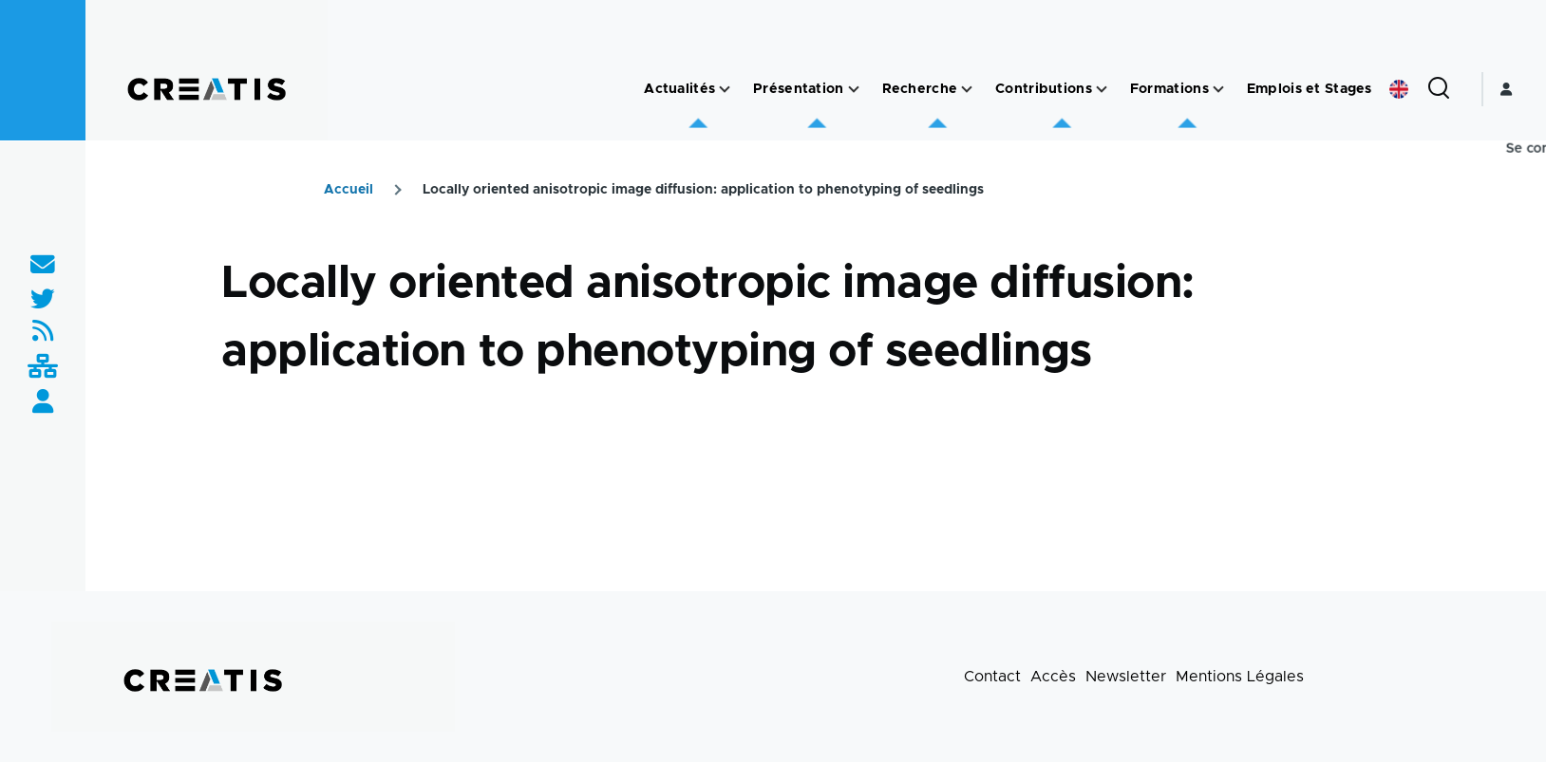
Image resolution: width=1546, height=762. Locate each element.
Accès (1053, 676)
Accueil (348, 189)
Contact (992, 676)
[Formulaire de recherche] (1438, 89)
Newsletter (1125, 676)
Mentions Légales (1240, 676)
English (1398, 89)
